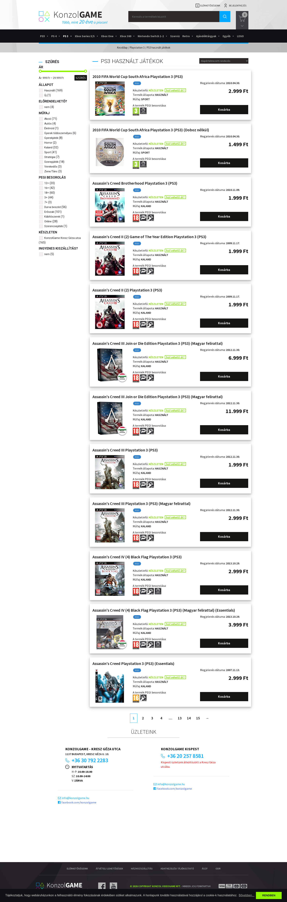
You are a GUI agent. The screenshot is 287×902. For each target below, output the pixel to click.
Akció (47, 118)
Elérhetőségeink (210, 5)
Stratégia (49, 157)
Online (48, 221)
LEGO (240, 36)
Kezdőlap (122, 47)
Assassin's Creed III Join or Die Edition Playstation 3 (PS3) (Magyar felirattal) (157, 343)
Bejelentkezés (238, 5)
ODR (217, 868)
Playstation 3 (137, 47)
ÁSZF (205, 868)
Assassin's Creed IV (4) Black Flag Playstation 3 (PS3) (137, 557)
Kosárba (224, 109)
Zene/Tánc (51, 171)
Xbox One (109, 36)
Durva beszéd (52, 207)
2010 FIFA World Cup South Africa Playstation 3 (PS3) (137, 76)
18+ (46, 192)
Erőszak (49, 212)
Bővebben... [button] (246, 895)
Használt (49, 90)
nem (47, 107)
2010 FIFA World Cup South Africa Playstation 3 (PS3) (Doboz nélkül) (150, 130)
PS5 (44, 36)
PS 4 (55, 36)
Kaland (48, 147)
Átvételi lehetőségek (109, 868)
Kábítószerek (52, 216)
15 (198, 718)
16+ (46, 188)
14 (189, 718)
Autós (48, 123)
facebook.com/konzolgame (78, 802)
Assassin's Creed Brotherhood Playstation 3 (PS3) (134, 183)
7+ (45, 202)
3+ (45, 197)
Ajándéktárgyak (208, 36)
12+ (46, 183)
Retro (188, 36)
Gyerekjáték (51, 138)
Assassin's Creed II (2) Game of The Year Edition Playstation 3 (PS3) (149, 236)
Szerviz (175, 36)
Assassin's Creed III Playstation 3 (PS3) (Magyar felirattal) (141, 503)
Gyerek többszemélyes (58, 133)
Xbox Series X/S (87, 36)
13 (179, 718)
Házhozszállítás (142, 868)
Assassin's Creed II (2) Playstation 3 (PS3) (127, 290)
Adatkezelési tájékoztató (177, 868)
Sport (47, 152)
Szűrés (81, 78)
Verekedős (50, 166)
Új (45, 95)
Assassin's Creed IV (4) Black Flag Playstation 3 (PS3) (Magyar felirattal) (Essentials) (163, 610)
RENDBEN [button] (268, 895)
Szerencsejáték (53, 226)
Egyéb (228, 36)
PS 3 (67, 36)
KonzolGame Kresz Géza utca (62, 238)
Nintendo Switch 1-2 (153, 36)
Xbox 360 (127, 36)
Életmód (49, 128)
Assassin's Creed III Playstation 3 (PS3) (125, 450)
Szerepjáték (51, 161)
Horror (48, 142)
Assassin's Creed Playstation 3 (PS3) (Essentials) (133, 663)
